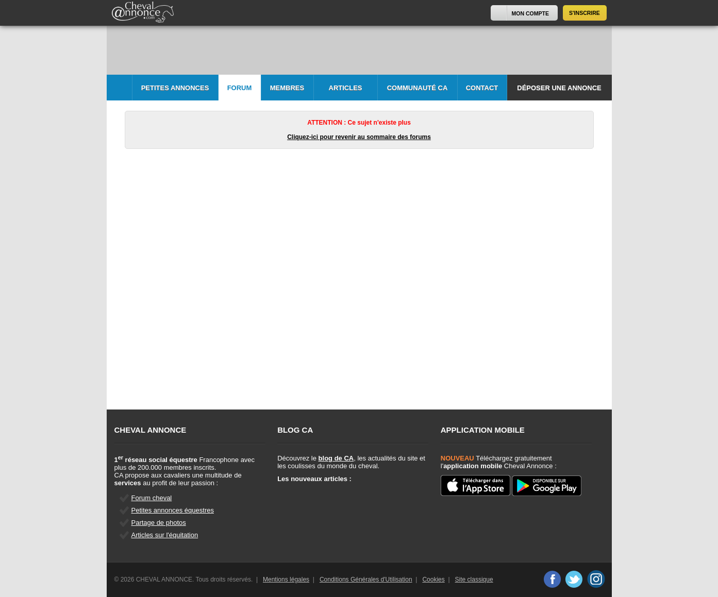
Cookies (433, 579)
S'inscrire (584, 13)
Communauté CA (417, 88)
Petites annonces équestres (172, 510)
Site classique (474, 579)
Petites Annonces (175, 88)
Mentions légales (286, 579)
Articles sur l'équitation (164, 535)
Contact (482, 88)
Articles (345, 88)
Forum (239, 88)
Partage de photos (158, 522)
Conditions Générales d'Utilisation (366, 579)
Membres (287, 88)
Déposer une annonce (559, 88)
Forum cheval (151, 498)
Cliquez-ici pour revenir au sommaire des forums (359, 137)
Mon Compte (530, 13)
